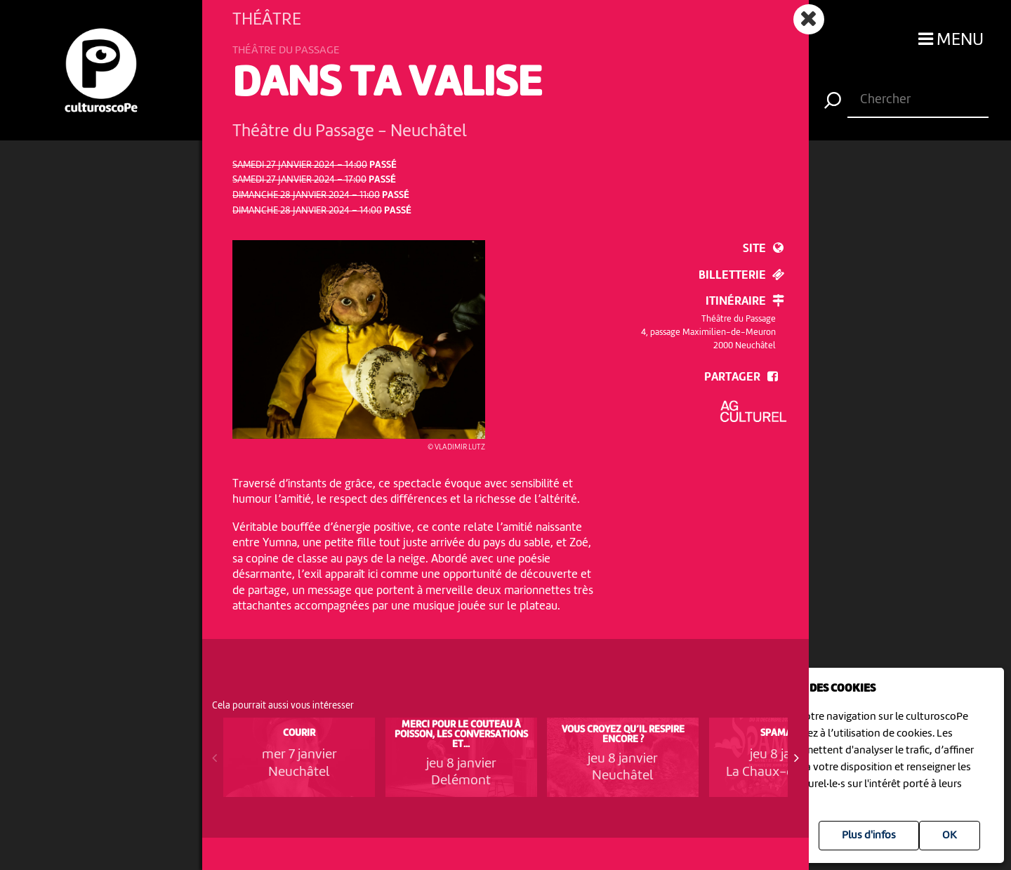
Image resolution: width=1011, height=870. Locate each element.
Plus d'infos (869, 835)
